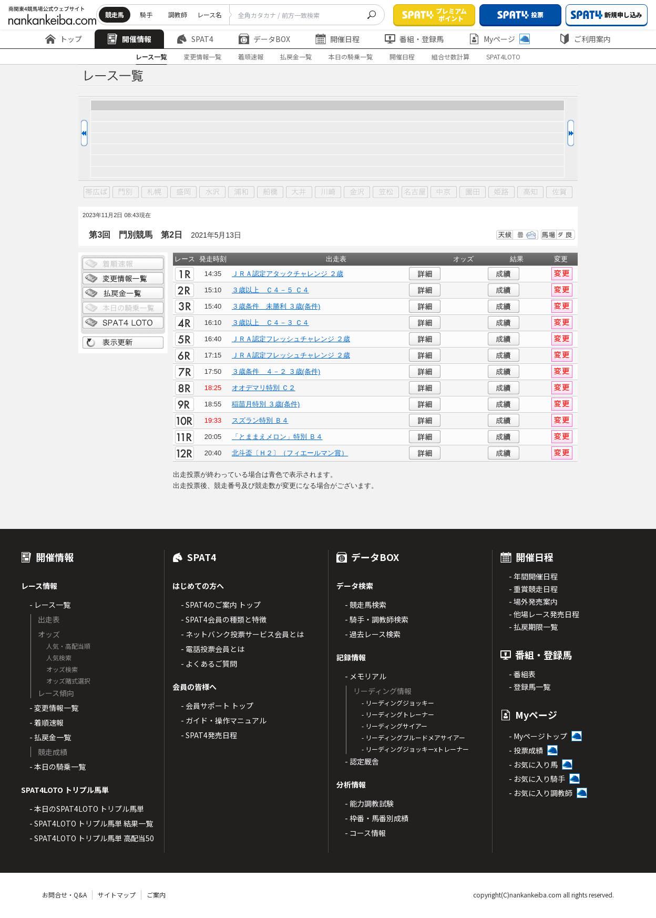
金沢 (357, 192)
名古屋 (415, 192)
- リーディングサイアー (394, 725)
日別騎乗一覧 (123, 308)
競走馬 (114, 14)
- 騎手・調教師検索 (376, 619)
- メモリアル (365, 676)
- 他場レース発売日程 (544, 614)
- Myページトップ (538, 736)
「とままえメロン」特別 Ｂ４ (277, 437)
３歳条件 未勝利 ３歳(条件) (276, 306)
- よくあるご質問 (209, 663)
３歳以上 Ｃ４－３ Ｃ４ (270, 323)
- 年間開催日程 (533, 576)
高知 (530, 192)
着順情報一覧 (123, 264)
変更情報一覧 (202, 56)
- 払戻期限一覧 (533, 626)
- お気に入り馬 (533, 764)
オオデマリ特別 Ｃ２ (263, 388)
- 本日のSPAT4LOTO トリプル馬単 (86, 808)
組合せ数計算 (450, 56)
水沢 (212, 192)
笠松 (386, 192)
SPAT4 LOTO (123, 323)
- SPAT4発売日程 (209, 735)
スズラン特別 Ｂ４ (260, 420)
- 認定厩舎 (362, 761)
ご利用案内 (585, 39)
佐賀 (559, 192)
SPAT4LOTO (503, 56)
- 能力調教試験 (369, 803)
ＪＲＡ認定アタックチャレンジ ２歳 (287, 274)
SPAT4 (195, 39)
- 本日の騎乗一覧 (57, 766)
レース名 (209, 14)
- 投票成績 (526, 750)
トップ (63, 39)
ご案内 (156, 894)
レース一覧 (151, 56)
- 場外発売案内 (533, 601)
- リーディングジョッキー (398, 702)
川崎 (328, 192)
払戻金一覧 (296, 56)
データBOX (264, 39)
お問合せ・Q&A (64, 894)
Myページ (499, 39)
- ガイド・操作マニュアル (223, 720)
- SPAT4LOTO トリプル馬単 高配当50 (91, 838)
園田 (472, 192)
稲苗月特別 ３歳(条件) (266, 404)
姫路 (501, 192)
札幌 (154, 192)
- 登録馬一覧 (529, 686)
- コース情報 (365, 833)
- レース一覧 (49, 604)
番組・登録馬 (414, 39)
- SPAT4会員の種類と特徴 (223, 619)
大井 (299, 192)
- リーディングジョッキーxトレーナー (415, 748)
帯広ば (97, 192)
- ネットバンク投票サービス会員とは (242, 634)
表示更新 (123, 342)
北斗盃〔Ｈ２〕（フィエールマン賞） (290, 453)
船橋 (270, 192)
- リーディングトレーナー (398, 714)
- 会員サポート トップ (217, 705)
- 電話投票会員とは (212, 649)
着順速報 (250, 56)
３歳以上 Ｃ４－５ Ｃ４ (270, 290)
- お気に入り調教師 (540, 793)
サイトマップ (117, 894)
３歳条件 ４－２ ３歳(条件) (276, 371)
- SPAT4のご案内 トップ (221, 604)
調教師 (177, 14)
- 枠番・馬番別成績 (376, 818)
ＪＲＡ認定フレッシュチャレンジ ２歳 (291, 339)
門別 (125, 192)
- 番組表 (522, 674)
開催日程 (337, 39)
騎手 (146, 14)
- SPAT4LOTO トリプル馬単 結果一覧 (91, 823)
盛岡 (183, 192)
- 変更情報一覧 (53, 707)
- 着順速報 (46, 722)
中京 (443, 192)
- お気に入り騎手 (537, 778)
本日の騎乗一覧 (351, 56)
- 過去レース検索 (373, 634)
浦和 (241, 192)
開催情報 (129, 39)
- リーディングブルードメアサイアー (413, 737)
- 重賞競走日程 (533, 589)
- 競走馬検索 (365, 604)
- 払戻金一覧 (50, 737)
